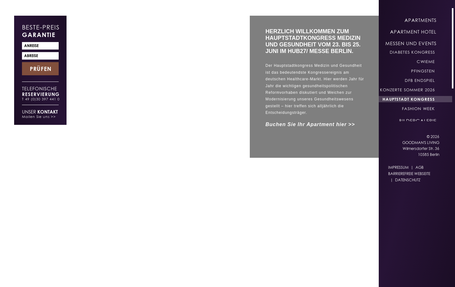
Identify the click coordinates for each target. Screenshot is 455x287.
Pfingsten (423, 70)
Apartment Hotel (413, 32)
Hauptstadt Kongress (409, 99)
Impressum (398, 167)
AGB (419, 167)
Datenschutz (407, 180)
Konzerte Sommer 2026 (407, 89)
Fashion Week (418, 108)
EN (281, 275)
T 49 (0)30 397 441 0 (41, 99)
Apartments (420, 20)
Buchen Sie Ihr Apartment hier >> (310, 124)
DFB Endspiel (420, 80)
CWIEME (426, 61)
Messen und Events (410, 43)
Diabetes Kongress (412, 52)
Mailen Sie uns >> (39, 116)
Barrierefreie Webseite (409, 173)
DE (268, 275)
